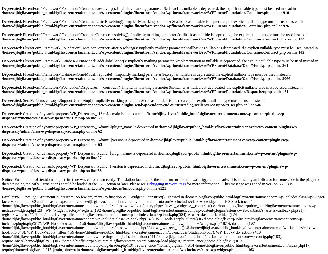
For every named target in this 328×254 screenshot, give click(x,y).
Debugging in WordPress (166, 184)
